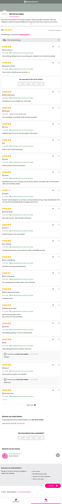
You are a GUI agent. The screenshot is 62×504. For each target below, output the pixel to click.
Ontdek (53, 486)
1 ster (22, 84)
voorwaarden (20, 423)
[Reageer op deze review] (53, 46)
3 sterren (33, 84)
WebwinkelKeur (25, 34)
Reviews (28, 492)
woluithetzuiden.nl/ (14, 16)
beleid (10, 423)
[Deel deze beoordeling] (58, 46)
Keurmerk (21, 492)
